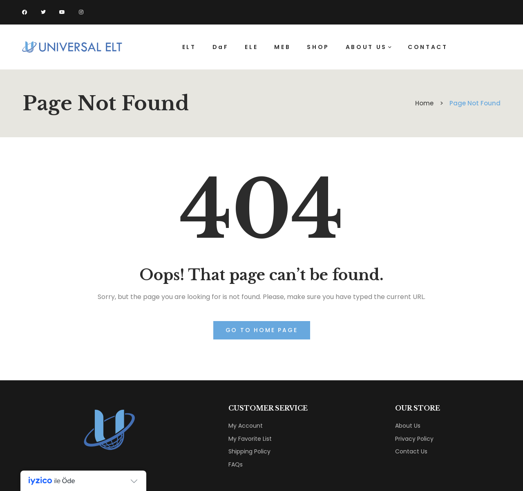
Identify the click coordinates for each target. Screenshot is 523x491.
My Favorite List (250, 439)
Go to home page (262, 330)
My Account (245, 426)
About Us (407, 426)
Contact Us (411, 451)
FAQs (235, 464)
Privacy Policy (414, 439)
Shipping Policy (249, 451)
